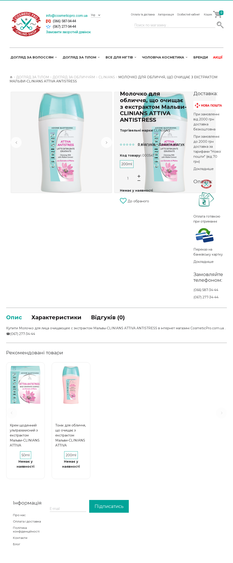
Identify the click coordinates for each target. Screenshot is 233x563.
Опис (14, 317)
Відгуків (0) (108, 317)
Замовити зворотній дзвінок (68, 32)
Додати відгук (171, 144)
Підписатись (109, 506)
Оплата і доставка (27, 521)
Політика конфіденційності (26, 529)
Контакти (20, 538)
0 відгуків (146, 144)
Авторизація (166, 14)
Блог (16, 544)
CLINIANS (162, 130)
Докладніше (203, 169)
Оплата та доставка (143, 14)
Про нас (19, 515)
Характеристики (56, 317)
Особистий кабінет (188, 14)
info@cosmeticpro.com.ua (66, 15)
